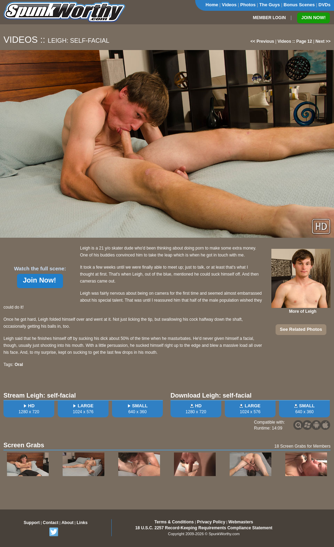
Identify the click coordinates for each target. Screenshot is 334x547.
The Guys (269, 4)
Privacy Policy (211, 522)
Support (32, 522)
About (68, 522)
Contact (50, 522)
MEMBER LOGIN (269, 17)
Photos (248, 4)
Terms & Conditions (174, 522)
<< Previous (262, 41)
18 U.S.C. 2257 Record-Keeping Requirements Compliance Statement (203, 527)
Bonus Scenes (299, 4)
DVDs (324, 4)
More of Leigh (303, 311)
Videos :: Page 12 (295, 41)
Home (212, 4)
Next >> (323, 41)
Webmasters (240, 522)
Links (82, 522)
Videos (229, 4)
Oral (19, 364)
